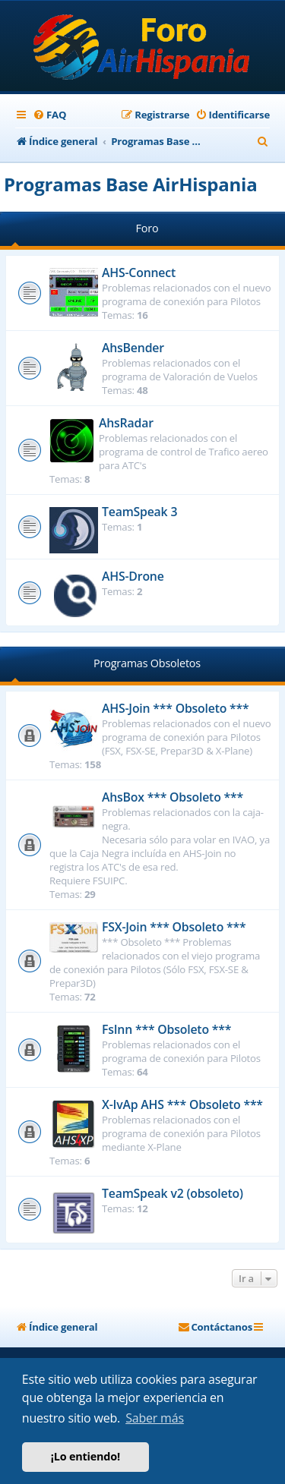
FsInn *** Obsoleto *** (166, 1029)
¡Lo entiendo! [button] (85, 1456)
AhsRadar (126, 422)
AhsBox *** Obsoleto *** (172, 797)
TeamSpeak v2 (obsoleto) (172, 1193)
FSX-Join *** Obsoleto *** (173, 926)
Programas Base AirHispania (130, 184)
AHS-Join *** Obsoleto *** (175, 708)
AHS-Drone (133, 576)
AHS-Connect (139, 272)
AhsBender (133, 347)
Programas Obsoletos (147, 663)
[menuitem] (49, 115)
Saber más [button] (154, 1418)
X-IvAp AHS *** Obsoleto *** (182, 1104)
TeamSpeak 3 (139, 511)
